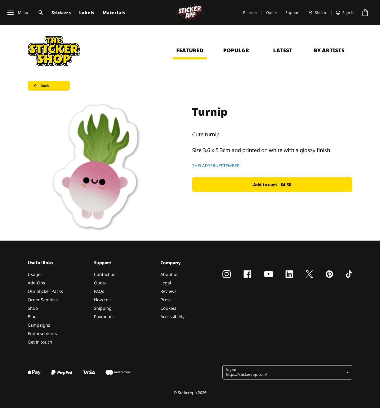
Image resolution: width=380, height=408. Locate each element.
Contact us (104, 274)
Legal (165, 283)
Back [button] (41, 85)
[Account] (345, 12)
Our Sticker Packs (45, 291)
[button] (285, 372)
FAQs (99, 291)
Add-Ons (36, 283)
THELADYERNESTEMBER (216, 165)
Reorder (250, 12)
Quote (271, 12)
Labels (86, 13)
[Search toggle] (40, 13)
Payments (104, 317)
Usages (35, 274)
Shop (33, 308)
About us (169, 274)
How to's (103, 300)
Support (293, 12)
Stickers (61, 13)
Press (166, 300)
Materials (114, 13)
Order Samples (43, 300)
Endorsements (42, 333)
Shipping (103, 308)
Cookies (168, 308)
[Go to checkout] (365, 12)
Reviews (168, 291)
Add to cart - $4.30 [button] (272, 184)
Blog (32, 317)
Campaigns (39, 325)
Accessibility (172, 317)
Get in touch (40, 342)
